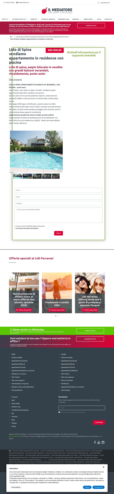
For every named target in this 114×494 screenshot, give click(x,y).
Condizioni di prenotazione (20, 410)
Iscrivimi (99, 422)
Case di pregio (65, 390)
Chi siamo (15, 397)
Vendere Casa (63, 19)
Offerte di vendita (66, 357)
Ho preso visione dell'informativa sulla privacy (30, 226)
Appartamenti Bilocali (18, 364)
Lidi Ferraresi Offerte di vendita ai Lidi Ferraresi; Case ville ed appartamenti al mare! (42, 37)
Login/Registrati (105, 2)
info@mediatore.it (22, 2)
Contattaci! (91, 25)
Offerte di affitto (17, 357)
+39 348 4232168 (15, 436)
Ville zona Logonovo (18, 380)
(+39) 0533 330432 (29, 436)
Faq (13, 413)
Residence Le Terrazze (19, 374)
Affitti (5, 19)
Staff (13, 400)
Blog (99, 19)
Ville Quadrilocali (17, 390)
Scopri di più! (90, 339)
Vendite (33, 19)
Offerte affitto (19, 19)
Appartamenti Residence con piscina (23, 370)
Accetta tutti (98, 487)
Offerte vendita (48, 19)
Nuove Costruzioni (67, 380)
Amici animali (16, 403)
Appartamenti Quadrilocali (69, 370)
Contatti (108, 19)
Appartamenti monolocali (19, 361)
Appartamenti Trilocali (18, 367)
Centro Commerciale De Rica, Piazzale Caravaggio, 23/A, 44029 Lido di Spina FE (53, 434)
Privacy (14, 426)
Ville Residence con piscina (20, 383)
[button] (56, 316)
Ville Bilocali (65, 383)
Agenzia (75, 19)
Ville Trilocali (16, 377)
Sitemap (14, 423)
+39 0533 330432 (9, 2)
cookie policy (29, 476)
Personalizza (16, 487)
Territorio (88, 19)
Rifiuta (87, 487)
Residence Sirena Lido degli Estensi (23, 387)
